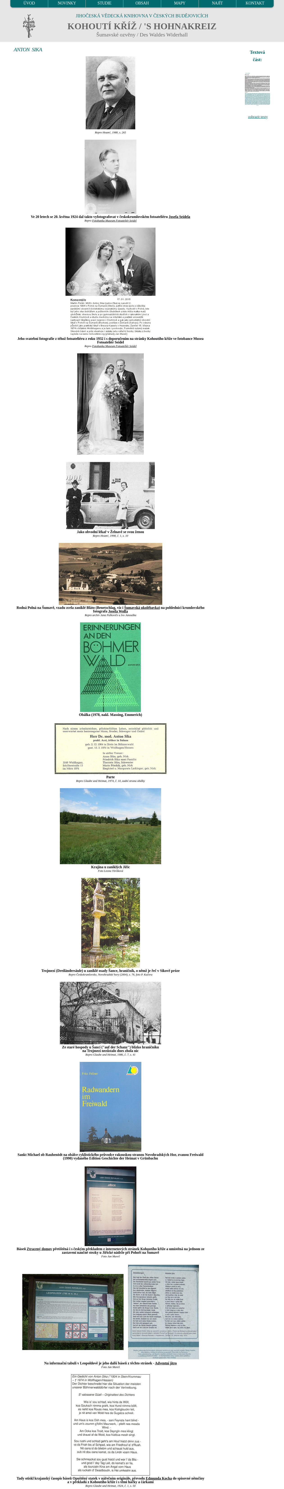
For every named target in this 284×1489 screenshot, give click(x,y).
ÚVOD (29, 3)
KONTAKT (255, 3)
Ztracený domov (39, 1249)
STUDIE (105, 3)
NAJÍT (217, 3)
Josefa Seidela (179, 217)
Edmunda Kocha (159, 1478)
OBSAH (142, 3)
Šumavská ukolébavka (141, 608)
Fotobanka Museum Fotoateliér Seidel (114, 220)
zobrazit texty (258, 117)
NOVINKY (67, 3)
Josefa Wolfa (118, 611)
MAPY (179, 3)
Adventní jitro (166, 1363)
